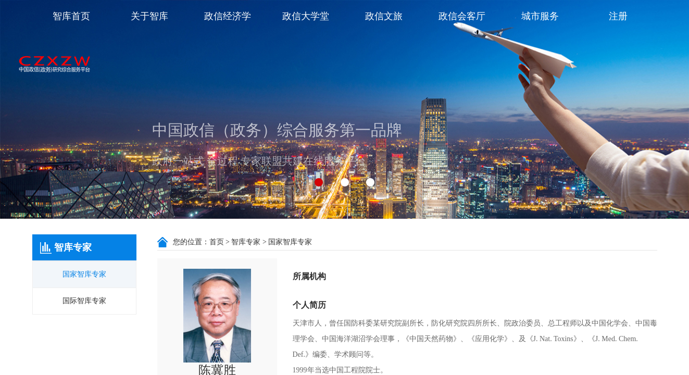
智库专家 (245, 242)
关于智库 (149, 16)
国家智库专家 (84, 274)
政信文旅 (384, 16)
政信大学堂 (305, 16)
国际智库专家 (84, 301)
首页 (216, 242)
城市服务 (540, 16)
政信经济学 (227, 16)
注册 (618, 16)
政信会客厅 (462, 16)
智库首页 (71, 16)
